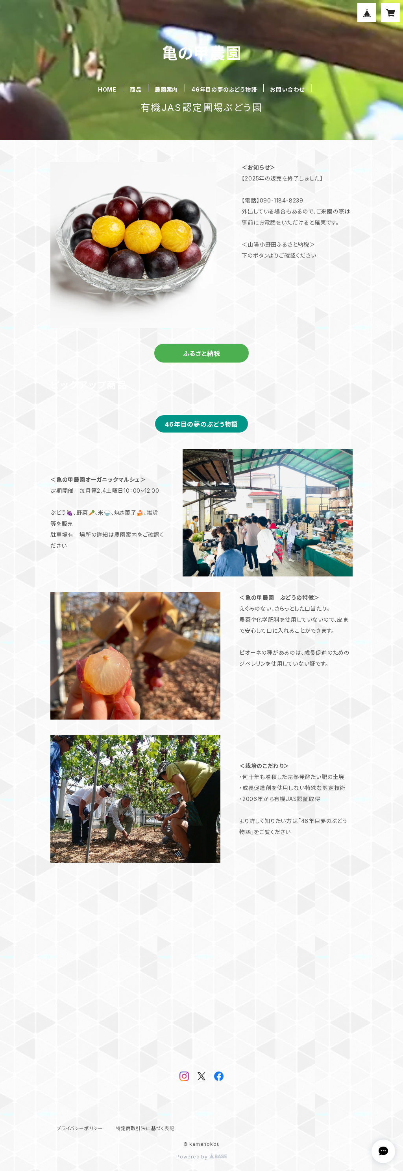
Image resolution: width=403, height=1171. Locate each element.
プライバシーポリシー (80, 1128)
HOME (107, 89)
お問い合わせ (287, 89)
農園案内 (166, 89)
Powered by (201, 1157)
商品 (136, 89)
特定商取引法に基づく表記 (145, 1128)
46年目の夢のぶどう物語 (224, 89)
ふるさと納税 (201, 353)
